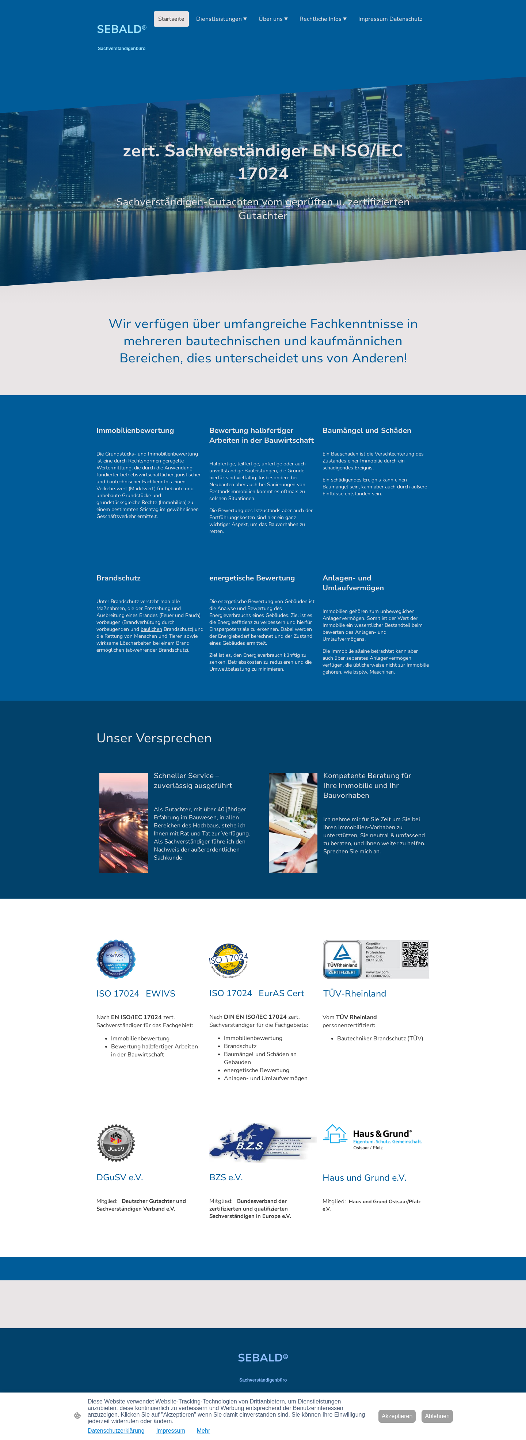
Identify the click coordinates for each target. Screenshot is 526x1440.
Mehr (203, 1431)
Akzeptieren (397, 1416)
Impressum (170, 1431)
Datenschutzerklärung (116, 1431)
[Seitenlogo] (121, 62)
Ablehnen (437, 1416)
